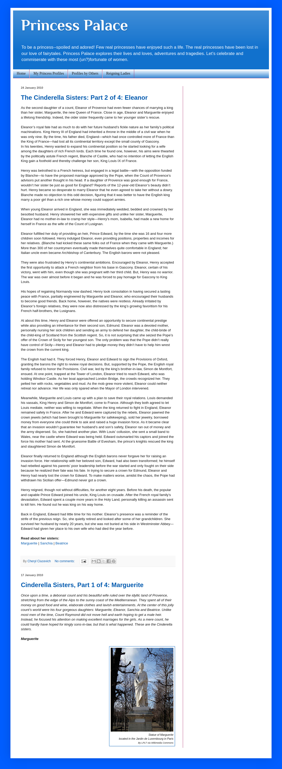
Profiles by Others (85, 73)
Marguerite (29, 543)
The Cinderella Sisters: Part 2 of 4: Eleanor (84, 97)
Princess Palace (74, 25)
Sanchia (46, 543)
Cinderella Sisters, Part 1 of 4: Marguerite (82, 584)
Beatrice (61, 543)
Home (21, 73)
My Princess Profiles (48, 73)
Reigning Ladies (118, 73)
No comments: (65, 561)
